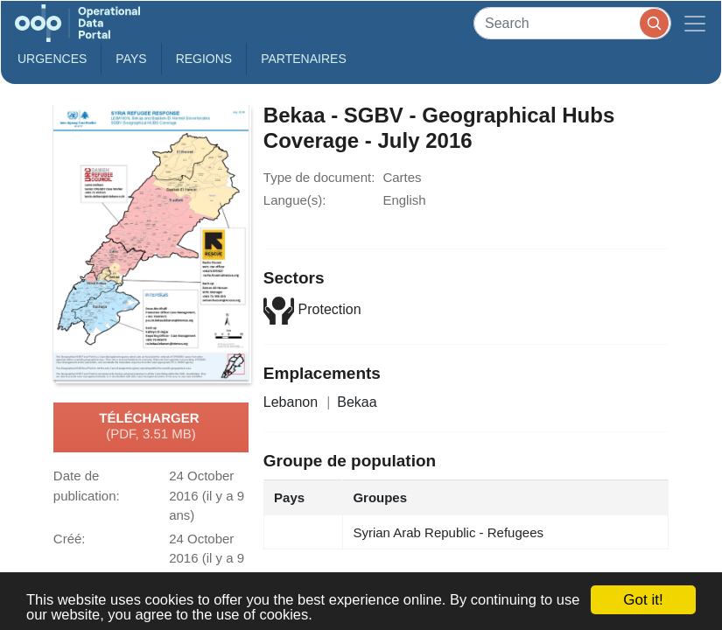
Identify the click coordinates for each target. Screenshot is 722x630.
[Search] (572, 23)
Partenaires (304, 59)
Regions (204, 59)
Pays (131, 59)
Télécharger (150, 427)
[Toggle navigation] (694, 23)
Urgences (52, 59)
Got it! (642, 600)
